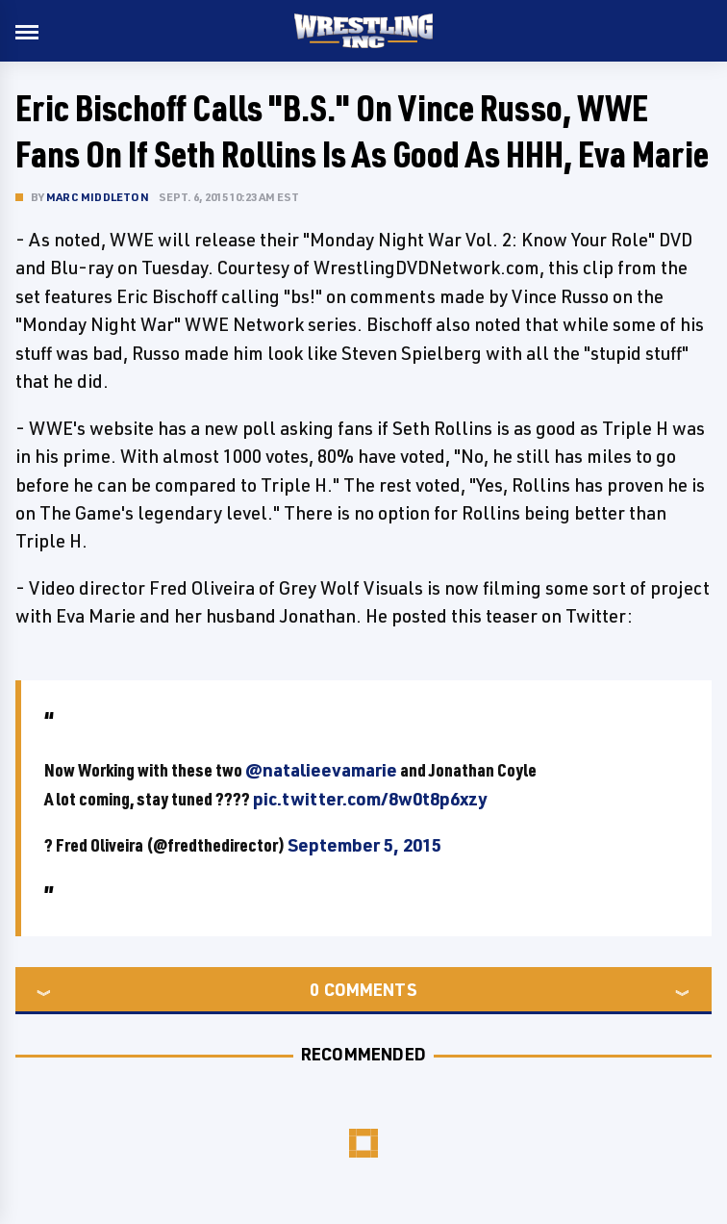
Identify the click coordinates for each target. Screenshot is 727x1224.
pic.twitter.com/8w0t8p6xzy (370, 798)
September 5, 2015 (364, 844)
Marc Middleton (97, 197)
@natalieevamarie (321, 769)
